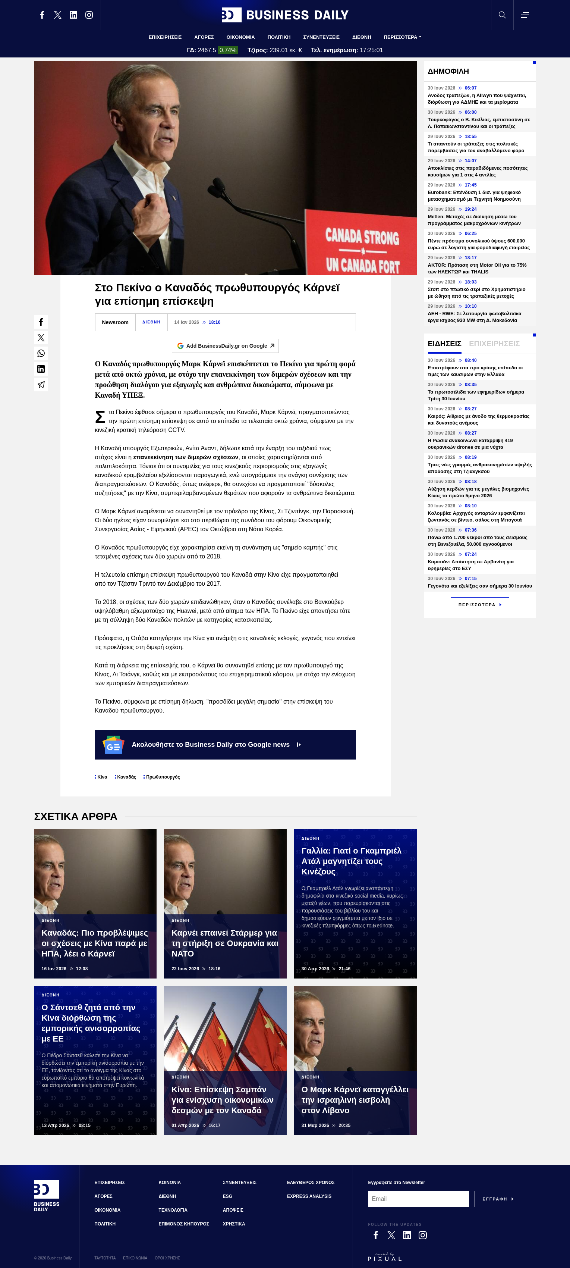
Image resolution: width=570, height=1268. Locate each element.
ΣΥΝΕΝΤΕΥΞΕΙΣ (321, 37)
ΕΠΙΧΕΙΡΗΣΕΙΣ (165, 37)
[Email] (418, 1199)
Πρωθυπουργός (163, 777)
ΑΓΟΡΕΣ (204, 37)
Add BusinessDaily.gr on (232, 346)
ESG (227, 1196)
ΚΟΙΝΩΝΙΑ (170, 1182)
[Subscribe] (494, 1199)
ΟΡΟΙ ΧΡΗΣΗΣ (167, 1258)
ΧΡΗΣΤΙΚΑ (234, 1224)
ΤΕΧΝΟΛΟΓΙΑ (173, 1210)
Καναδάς (126, 777)
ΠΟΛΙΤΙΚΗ (279, 37)
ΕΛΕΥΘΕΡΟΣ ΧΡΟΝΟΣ (310, 1182)
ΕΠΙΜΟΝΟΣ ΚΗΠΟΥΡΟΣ (184, 1224)
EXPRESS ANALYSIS (309, 1196)
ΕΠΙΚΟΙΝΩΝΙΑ (135, 1258)
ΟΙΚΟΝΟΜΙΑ (241, 37)
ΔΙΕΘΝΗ (361, 37)
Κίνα (102, 777)
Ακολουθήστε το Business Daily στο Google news (202, 745)
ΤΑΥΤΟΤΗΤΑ (105, 1258)
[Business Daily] (47, 1210)
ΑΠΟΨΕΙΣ (233, 1210)
